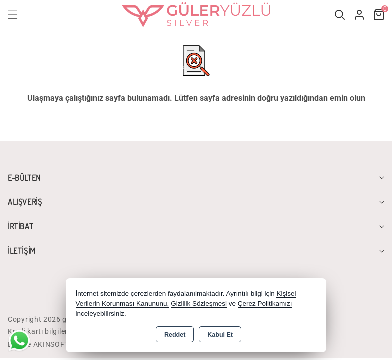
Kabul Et (220, 335)
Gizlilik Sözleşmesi (199, 304)
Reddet (174, 335)
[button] (19, 15)
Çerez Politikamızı (265, 304)
